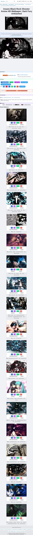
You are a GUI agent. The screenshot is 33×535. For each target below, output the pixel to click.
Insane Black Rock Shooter (7, 97)
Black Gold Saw (10, 316)
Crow (17, 126)
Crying (12, 273)
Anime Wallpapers (11, 4)
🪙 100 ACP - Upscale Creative (11, 90)
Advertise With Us (29, 529)
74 (18, 311)
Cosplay (27, 99)
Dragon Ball (24, 99)
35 (18, 457)
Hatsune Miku (5, 99)
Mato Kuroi (21, 148)
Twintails (18, 148)
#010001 (16, 104)
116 (18, 269)
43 (18, 518)
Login (28, 1)
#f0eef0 (20, 104)
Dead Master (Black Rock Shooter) (17, 316)
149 (18, 206)
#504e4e (18, 104)
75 (18, 354)
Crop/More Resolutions (6, 84)
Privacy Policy (9, 529)
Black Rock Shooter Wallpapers (19, 4)
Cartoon (15, 99)
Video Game (10, 99)
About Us (2, 529)
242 (18, 144)
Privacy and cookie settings (21, 531)
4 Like (11, 82)
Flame (20, 273)
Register (31, 1)
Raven (20, 126)
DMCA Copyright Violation (12, 531)
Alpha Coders (3, 1)
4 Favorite (17, 82)
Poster (18, 99)
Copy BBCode (22, 86)
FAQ (5, 529)
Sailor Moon (30, 99)
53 (18, 374)
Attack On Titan (3, 100)
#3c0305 (22, 104)
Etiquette (25, 529)
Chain (15, 148)
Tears (14, 273)
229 (18, 122)
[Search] (14, 1)
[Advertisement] (16, 65)
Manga (13, 99)
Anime (13, 97)
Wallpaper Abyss (5, 4)
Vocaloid (15, 398)
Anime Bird (19, 128)
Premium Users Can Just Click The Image (16, 35)
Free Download (5, 82)
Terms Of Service (14, 529)
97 (18, 247)
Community (25, 1)
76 (18, 334)
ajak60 (14, 75)
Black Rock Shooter (17, 97)
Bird (15, 126)
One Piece (7, 100)
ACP (2, 90)
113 (18, 227)
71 (18, 394)
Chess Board (11, 148)
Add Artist (5, 75)
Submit (20, 1)
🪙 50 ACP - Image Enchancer (22, 90)
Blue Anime (19, 211)
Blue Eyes (13, 126)
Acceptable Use (20, 529)
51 (18, 437)
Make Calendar (24, 82)
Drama (20, 99)
